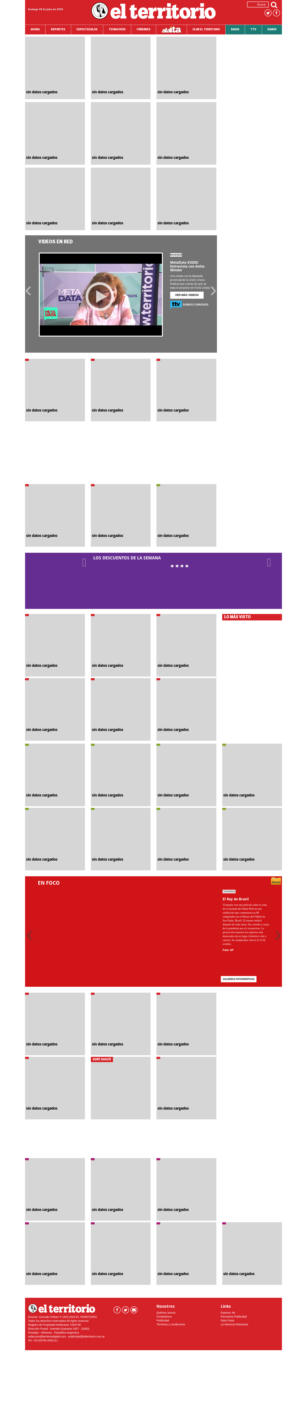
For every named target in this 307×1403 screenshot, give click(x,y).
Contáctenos (164, 1316)
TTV (253, 29)
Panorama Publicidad (234, 1316)
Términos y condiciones (170, 1324)
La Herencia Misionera (234, 1324)
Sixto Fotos (227, 1320)
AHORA (35, 29)
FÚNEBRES (143, 29)
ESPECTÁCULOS (87, 29)
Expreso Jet (228, 1312)
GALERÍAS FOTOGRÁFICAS (238, 979)
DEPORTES (58, 29)
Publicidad (162, 1320)
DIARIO (271, 29)
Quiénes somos (165, 1312)
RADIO (235, 29)
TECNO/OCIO (117, 29)
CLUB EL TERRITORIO (206, 29)
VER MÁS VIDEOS (187, 295)
